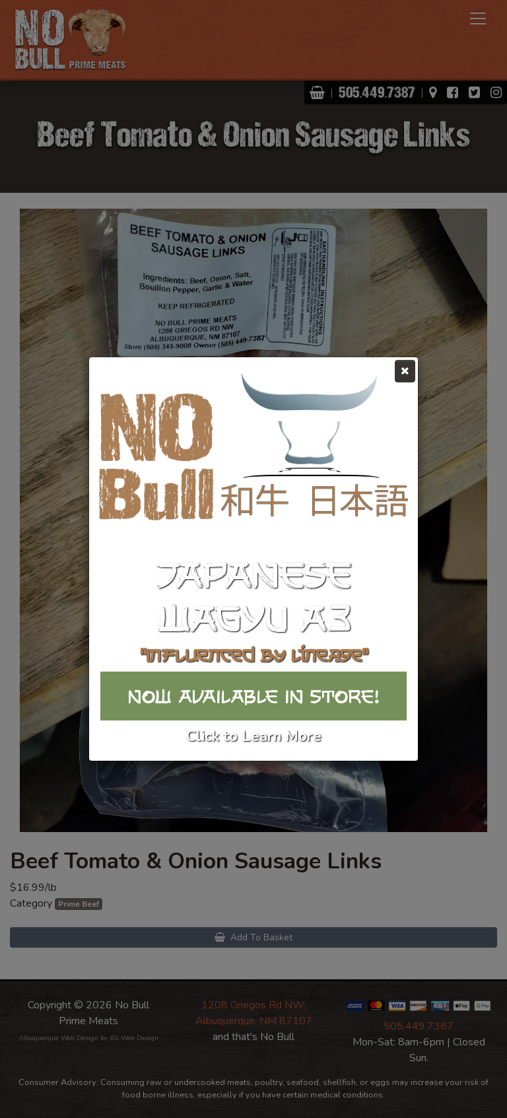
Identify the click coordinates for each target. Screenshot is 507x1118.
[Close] (405, 371)
